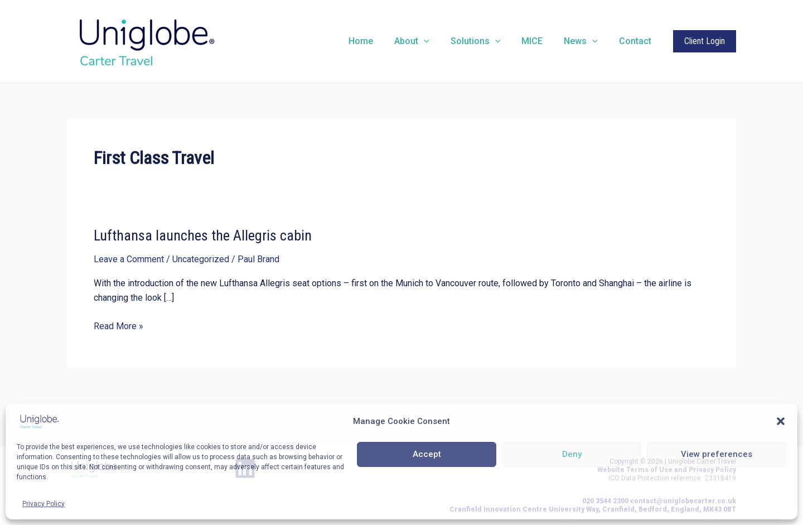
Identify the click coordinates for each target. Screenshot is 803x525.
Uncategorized (200, 259)
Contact (637, 41)
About (426, 41)
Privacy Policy (43, 504)
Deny (572, 454)
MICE (540, 41)
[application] (438, 41)
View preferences (716, 454)
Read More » (118, 326)
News (586, 41)
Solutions (487, 41)
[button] (780, 421)
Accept (427, 454)
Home (379, 41)
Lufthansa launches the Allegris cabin (203, 235)
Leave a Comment (129, 259)
